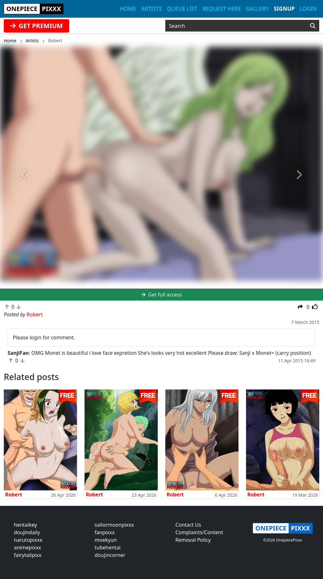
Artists (151, 8)
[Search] (312, 26)
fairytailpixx (27, 555)
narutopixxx (28, 539)
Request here (222, 8)
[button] (24, 175)
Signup (284, 8)
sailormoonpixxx (114, 524)
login (36, 337)
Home (128, 8)
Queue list (182, 8)
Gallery (257, 8)
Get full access (161, 294)
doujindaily (27, 532)
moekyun (106, 539)
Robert (13, 494)
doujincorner (110, 555)
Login (308, 8)
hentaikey (25, 524)
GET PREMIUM (36, 25)
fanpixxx (105, 532)
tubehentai (107, 547)
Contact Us (188, 524)
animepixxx (27, 547)
